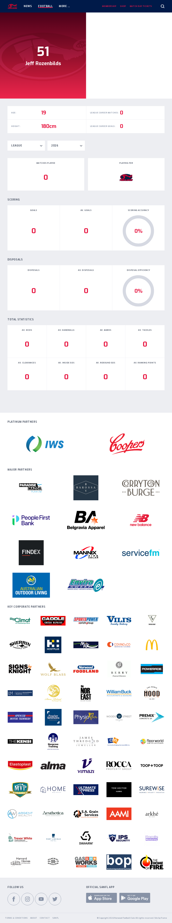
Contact (45, 918)
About (33, 918)
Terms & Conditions (16, 918)
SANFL (55, 918)
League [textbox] (16, 145)
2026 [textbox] (54, 145)
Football (45, 6)
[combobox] (26, 146)
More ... (64, 6)
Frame (164, 918)
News (28, 6)
